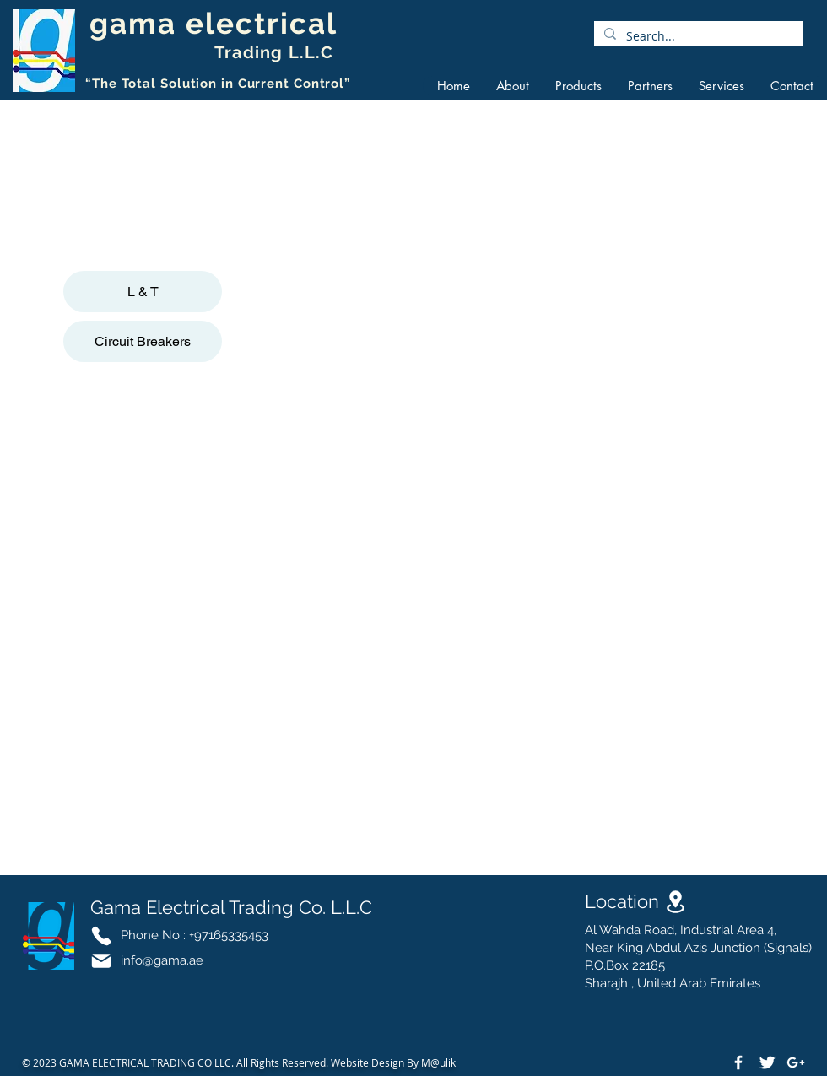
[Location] (675, 902)
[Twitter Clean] (767, 1062)
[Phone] (101, 936)
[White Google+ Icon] (795, 1062)
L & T (143, 292)
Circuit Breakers (143, 341)
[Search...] (697, 36)
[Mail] (101, 961)
